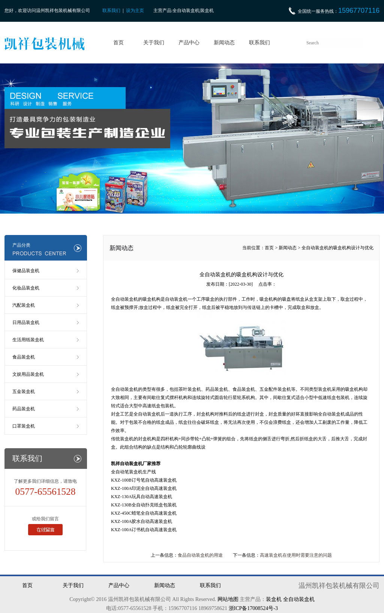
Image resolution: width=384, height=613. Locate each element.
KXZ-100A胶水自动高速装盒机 (141, 521)
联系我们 (111, 10)
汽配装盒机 (23, 305)
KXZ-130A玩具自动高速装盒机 (141, 496)
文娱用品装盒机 (28, 374)
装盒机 (274, 599)
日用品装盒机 (25, 322)
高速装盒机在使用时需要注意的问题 (296, 555)
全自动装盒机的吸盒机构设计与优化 (338, 247)
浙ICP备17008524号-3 (253, 608)
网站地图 (228, 599)
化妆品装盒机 (25, 288)
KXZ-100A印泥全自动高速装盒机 (144, 488)
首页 (118, 42)
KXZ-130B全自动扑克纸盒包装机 (144, 505)
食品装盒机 (23, 357)
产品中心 (189, 42)
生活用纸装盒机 (28, 339)
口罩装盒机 (23, 426)
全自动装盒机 (124, 389)
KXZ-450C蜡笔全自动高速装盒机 (144, 513)
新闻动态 (224, 42)
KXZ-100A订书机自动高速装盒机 (144, 529)
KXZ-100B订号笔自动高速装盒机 (144, 480)
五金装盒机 (23, 391)
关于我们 (153, 42)
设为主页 (135, 10)
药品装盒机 (23, 408)
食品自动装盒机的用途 (200, 555)
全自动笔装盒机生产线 (133, 471)
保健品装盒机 (25, 270)
